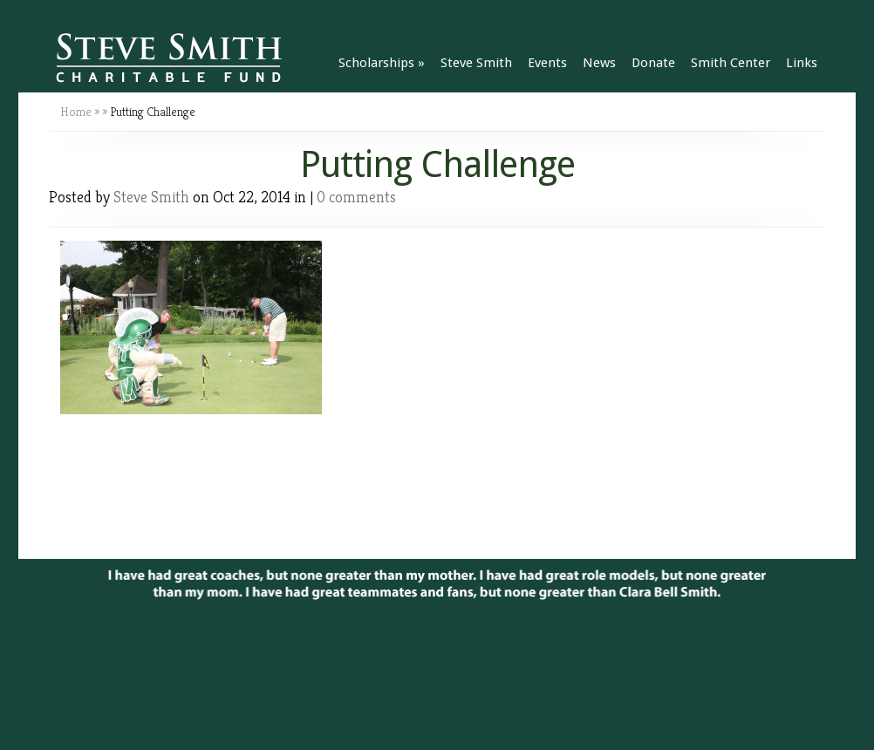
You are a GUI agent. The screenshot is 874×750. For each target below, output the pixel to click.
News (599, 63)
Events (547, 63)
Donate (653, 63)
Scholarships (381, 63)
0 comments (356, 197)
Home (76, 111)
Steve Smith (476, 63)
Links (801, 63)
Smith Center (730, 63)
